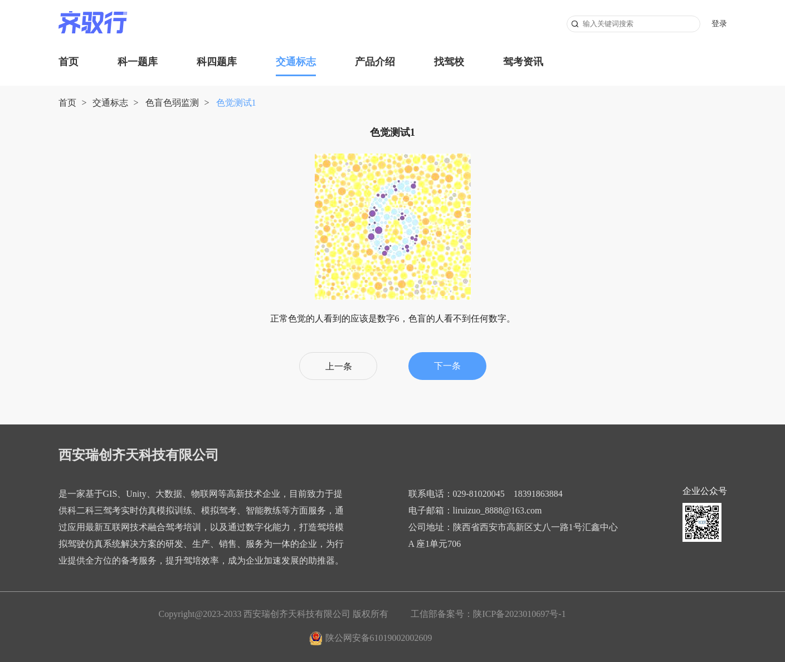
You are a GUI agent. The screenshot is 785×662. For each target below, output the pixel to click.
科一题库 (138, 61)
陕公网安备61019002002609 (378, 638)
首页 (68, 61)
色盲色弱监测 (172, 102)
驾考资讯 (523, 61)
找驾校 (449, 61)
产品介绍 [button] (375, 61)
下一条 (447, 365)
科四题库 (217, 61)
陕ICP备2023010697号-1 (519, 614)
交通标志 (296, 61)
